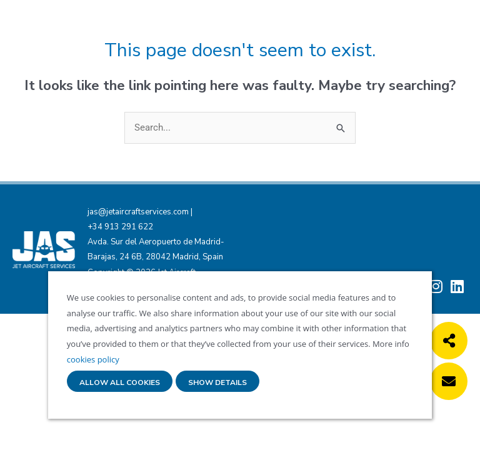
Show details (217, 383)
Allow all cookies (119, 383)
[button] (449, 340)
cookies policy (93, 359)
